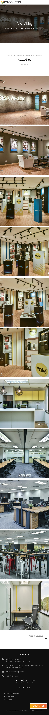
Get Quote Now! (12, 693)
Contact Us (10, 697)
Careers (9, 700)
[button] (38, 706)
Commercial (28, 28)
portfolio (16, 28)
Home (7, 28)
